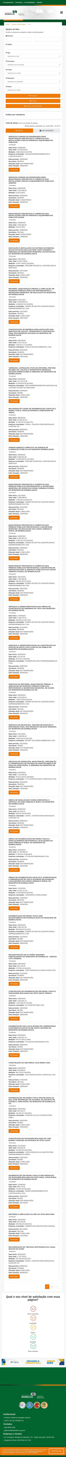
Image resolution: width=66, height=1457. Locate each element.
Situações (10, 78)
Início (7, 24)
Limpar (33, 101)
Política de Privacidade (35, 1451)
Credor (9, 70)
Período (9, 36)
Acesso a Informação (18, 24)
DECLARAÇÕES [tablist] (46, 130)
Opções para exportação (33, 106)
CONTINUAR (56, 1451)
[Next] (52, 1286)
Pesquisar (33, 96)
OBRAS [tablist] (19, 130)
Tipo (8, 53)
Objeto (9, 44)
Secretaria (10, 61)
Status (9, 86)
